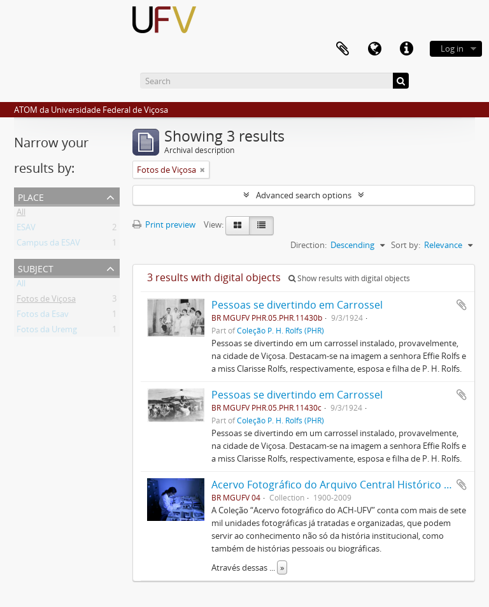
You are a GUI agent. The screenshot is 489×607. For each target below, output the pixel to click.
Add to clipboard (461, 304)
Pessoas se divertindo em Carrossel (297, 305)
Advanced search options (303, 195)
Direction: (308, 245)
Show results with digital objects (349, 278)
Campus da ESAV (48, 245)
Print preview (163, 224)
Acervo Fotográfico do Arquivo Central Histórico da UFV (344, 485)
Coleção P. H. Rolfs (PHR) (280, 330)
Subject (35, 267)
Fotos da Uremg (47, 331)
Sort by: (405, 245)
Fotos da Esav (43, 316)
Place (31, 196)
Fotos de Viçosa (46, 301)
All (21, 214)
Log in (452, 48)
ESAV (26, 229)
